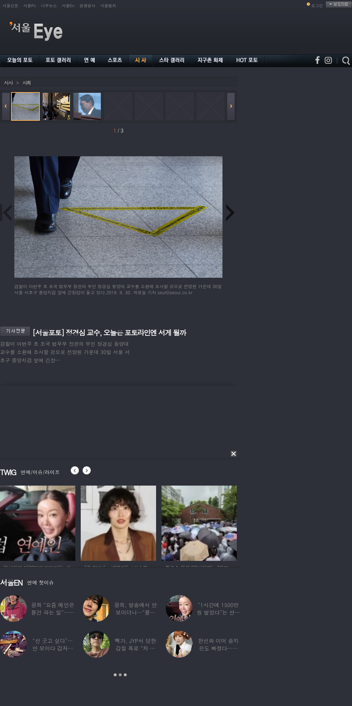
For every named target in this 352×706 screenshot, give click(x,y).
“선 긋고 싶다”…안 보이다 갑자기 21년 (52, 648)
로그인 (317, 5)
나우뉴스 (49, 5)
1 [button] (115, 674)
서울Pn (29, 5)
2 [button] (120, 674)
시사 (8, 82)
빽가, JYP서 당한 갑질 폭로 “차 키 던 (135, 648)
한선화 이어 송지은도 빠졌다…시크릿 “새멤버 (218, 648)
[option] (37, 522)
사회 (26, 82)
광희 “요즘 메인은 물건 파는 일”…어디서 (52, 612)
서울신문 (10, 5)
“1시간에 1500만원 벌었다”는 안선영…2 (218, 612)
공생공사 (87, 5)
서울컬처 (108, 5)
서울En (68, 5)
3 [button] (125, 674)
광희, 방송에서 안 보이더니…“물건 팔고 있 (135, 612)
